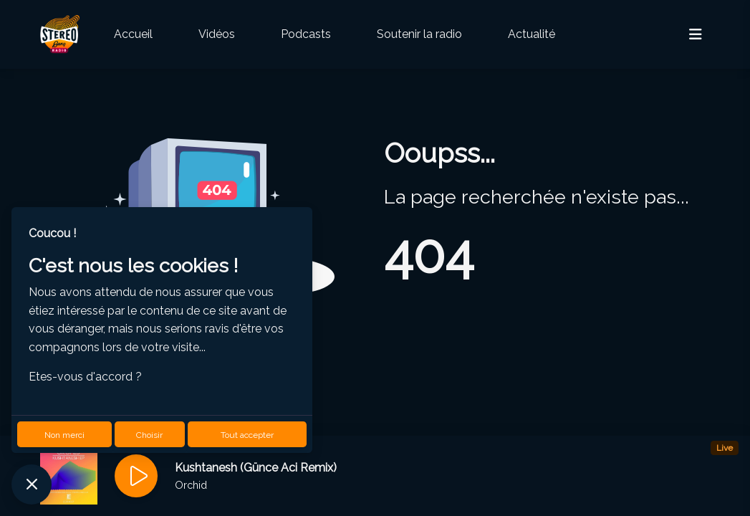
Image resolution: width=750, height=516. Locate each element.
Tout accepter (247, 435)
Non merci (64, 435)
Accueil (133, 34)
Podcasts (306, 34)
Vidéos (216, 34)
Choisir (149, 435)
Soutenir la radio (419, 34)
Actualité (531, 34)
